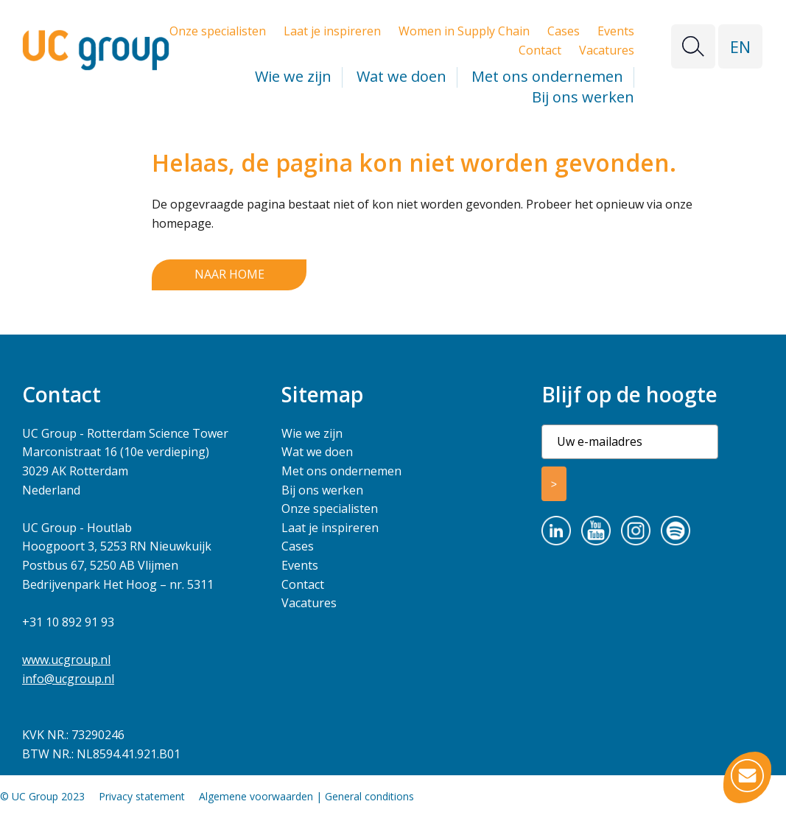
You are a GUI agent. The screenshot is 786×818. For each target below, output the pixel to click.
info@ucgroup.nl (68, 679)
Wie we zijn (293, 76)
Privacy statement (142, 796)
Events (615, 31)
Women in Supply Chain (464, 31)
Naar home (229, 274)
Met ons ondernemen (547, 76)
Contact (540, 50)
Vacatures (606, 50)
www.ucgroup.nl (66, 659)
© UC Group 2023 (42, 796)
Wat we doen (401, 76)
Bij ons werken (583, 97)
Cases (563, 31)
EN (740, 46)
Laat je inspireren (332, 31)
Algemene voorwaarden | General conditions (306, 796)
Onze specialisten (217, 31)
